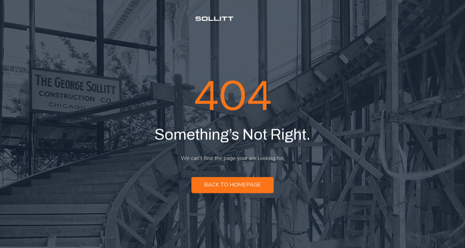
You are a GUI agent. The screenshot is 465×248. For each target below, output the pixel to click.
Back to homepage (232, 185)
